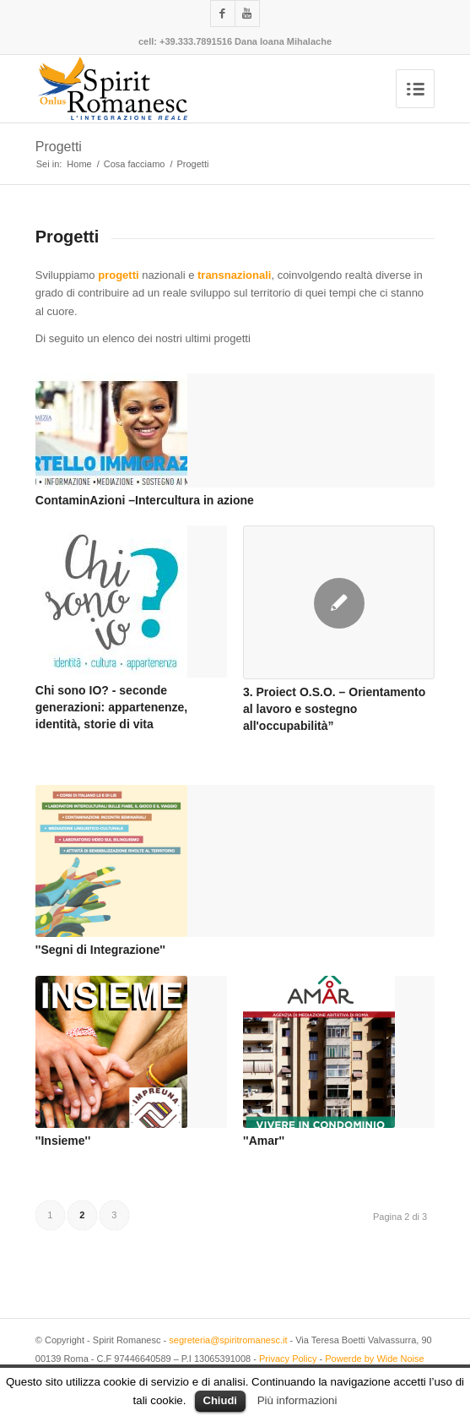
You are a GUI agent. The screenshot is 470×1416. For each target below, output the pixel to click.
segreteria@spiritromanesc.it (228, 1340)
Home (79, 164)
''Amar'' (263, 1140)
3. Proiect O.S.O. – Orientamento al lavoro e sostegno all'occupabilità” (334, 708)
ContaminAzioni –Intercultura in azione (144, 500)
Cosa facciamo (134, 164)
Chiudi (220, 1400)
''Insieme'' (62, 1140)
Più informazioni (297, 1400)
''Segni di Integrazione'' (100, 949)
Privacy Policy (287, 1358)
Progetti (58, 146)
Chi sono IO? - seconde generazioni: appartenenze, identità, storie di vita (111, 706)
